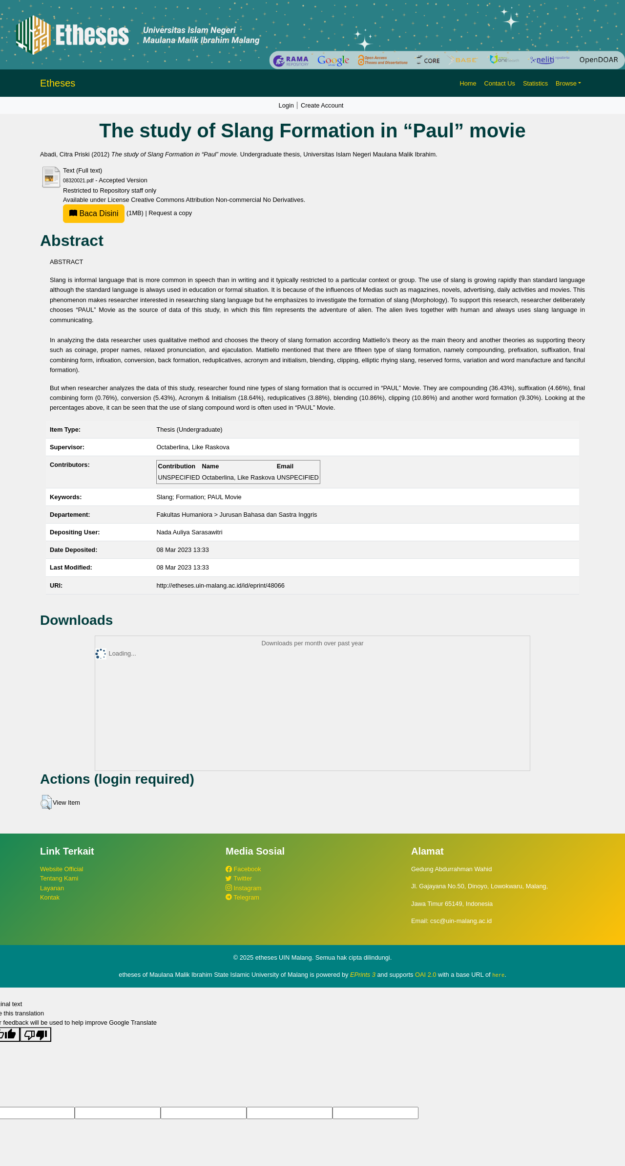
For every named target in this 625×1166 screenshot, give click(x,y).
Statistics (535, 83)
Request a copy (170, 213)
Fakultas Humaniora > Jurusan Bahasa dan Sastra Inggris (236, 514)
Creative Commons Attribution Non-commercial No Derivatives (217, 199)
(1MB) (104, 213)
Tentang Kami (59, 878)
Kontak (50, 897)
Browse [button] (566, 83)
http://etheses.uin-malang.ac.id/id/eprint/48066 (220, 585)
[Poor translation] (35, 1034)
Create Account (322, 105)
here (498, 974)
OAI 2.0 (425, 974)
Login (286, 105)
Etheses (57, 83)
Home (467, 83)
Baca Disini (93, 213)
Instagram (243, 888)
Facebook (243, 869)
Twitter (239, 878)
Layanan (52, 888)
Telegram (242, 897)
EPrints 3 (362, 974)
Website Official (61, 869)
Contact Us (499, 83)
